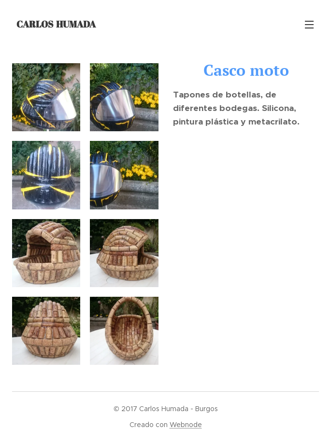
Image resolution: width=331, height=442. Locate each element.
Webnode (186, 424)
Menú (309, 24)
